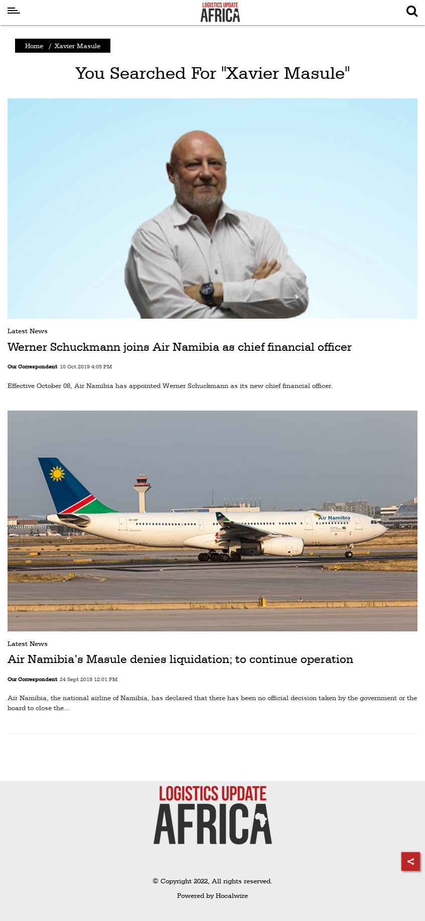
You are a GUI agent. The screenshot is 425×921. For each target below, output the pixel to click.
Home (34, 46)
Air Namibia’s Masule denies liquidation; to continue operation (180, 659)
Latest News (28, 331)
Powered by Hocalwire (212, 895)
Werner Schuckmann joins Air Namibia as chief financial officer (180, 347)
